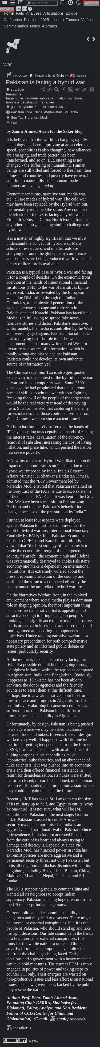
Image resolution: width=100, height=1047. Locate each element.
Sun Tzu (17, 117)
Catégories (13, 20)
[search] (42, 3)
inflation (60, 98)
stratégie (17, 89)
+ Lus (55, 20)
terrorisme (14, 94)
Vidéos (87, 20)
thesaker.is (42, 76)
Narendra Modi (36, 117)
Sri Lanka (70, 112)
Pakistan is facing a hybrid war (45, 82)
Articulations (53, 13)
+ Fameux (70, 20)
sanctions (75, 98)
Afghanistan (53, 112)
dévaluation (29, 102)
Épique (72, 13)
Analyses (33, 13)
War (7, 64)
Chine (38, 112)
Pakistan (17, 112)
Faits (20, 13)
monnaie (12, 102)
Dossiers (31, 20)
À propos (49, 26)
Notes (35, 26)
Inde (28, 112)
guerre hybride (22, 107)
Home (9, 13)
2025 (45, 20)
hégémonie (14, 98)
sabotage (46, 98)
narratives (47, 102)
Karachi (40, 107)
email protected (70, 1019)
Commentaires (16, 26)
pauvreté (31, 98)
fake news (55, 107)
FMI (14, 123)
